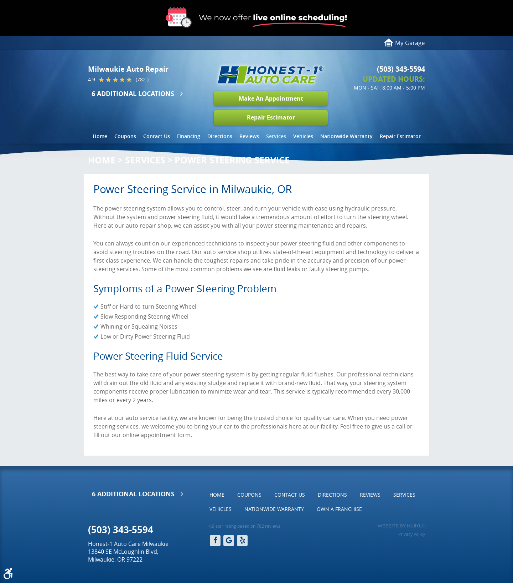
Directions (219, 136)
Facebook (215, 540)
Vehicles (303, 136)
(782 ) (142, 79)
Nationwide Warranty (346, 136)
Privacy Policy (411, 534)
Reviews (249, 136)
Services (276, 136)
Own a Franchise (339, 509)
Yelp (242, 540)
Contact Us (156, 136)
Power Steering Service (232, 160)
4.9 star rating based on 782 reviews (244, 526)
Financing (188, 136)
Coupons (125, 136)
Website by (401, 526)
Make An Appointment (271, 98)
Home (100, 136)
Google (228, 540)
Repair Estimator (271, 117)
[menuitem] (100, 136)
